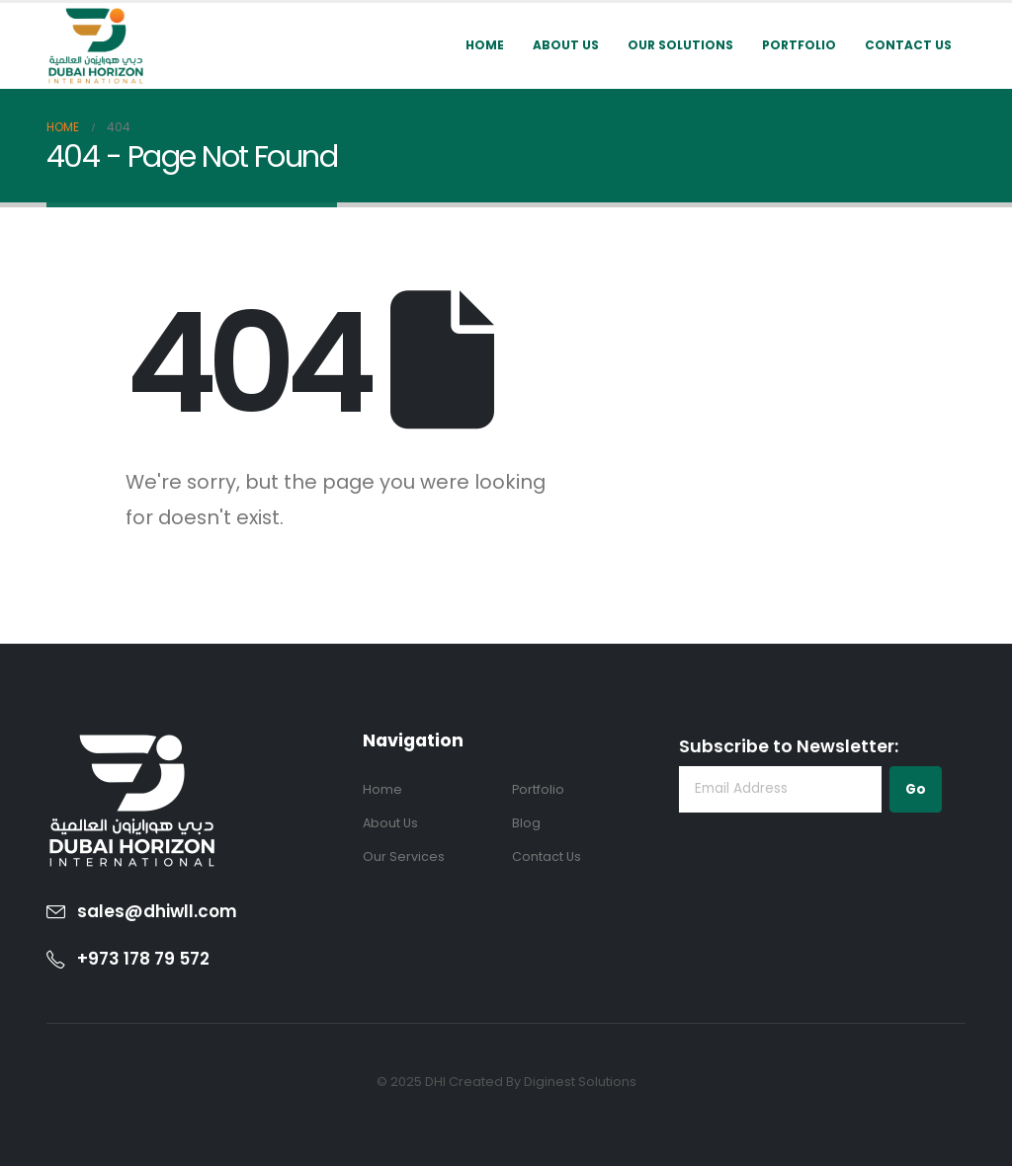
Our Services (404, 856)
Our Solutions (680, 45)
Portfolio (799, 45)
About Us (566, 45)
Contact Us (908, 45)
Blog (526, 823)
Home (484, 45)
